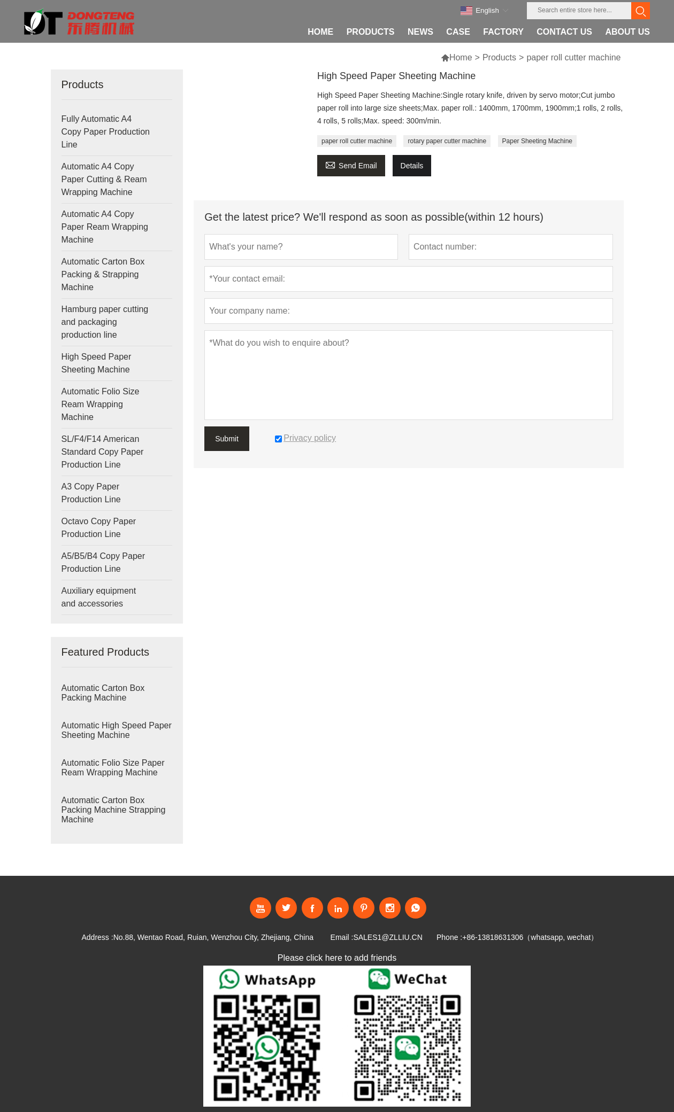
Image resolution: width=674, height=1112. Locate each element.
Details (412, 165)
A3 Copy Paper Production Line (91, 493)
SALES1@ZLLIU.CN (387, 937)
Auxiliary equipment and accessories (99, 597)
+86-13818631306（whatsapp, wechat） (530, 937)
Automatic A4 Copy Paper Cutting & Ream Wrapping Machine (104, 179)
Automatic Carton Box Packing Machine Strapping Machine (114, 810)
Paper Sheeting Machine (537, 141)
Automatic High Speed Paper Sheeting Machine (117, 730)
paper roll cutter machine (356, 141)
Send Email (351, 164)
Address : (97, 937)
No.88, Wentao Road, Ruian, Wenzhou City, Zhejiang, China (213, 937)
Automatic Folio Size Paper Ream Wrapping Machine (113, 767)
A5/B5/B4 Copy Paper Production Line (103, 562)
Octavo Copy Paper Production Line (99, 528)
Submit (227, 438)
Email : (342, 937)
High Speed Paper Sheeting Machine (97, 363)
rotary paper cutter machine (447, 141)
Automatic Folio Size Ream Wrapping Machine (101, 404)
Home (460, 57)
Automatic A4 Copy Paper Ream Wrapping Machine (105, 226)
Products (499, 57)
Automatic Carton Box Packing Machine (103, 692)
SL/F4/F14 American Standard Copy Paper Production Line (103, 451)
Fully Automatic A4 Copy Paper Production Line (106, 131)
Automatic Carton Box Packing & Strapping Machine (103, 274)
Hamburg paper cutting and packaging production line (105, 322)
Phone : (449, 937)
